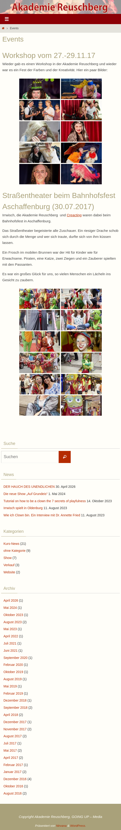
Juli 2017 (9, 743)
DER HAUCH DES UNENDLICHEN (29, 486)
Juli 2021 (9, 643)
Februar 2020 (13, 665)
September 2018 (15, 707)
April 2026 (10, 600)
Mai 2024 (10, 608)
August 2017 (12, 736)
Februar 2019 (13, 693)
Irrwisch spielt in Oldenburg (23, 508)
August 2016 (12, 793)
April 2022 (10, 636)
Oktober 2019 (13, 672)
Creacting (74, 215)
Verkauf (8, 565)
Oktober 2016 (13, 786)
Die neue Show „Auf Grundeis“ (25, 494)
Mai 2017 (10, 750)
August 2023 (12, 622)
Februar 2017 (13, 765)
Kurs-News (11, 544)
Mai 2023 (10, 629)
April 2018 (10, 715)
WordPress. (78, 825)
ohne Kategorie (14, 550)
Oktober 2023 (13, 615)
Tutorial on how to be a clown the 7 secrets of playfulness (44, 501)
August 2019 (12, 679)
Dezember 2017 (15, 722)
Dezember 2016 (15, 779)
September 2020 (15, 658)
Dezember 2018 (15, 700)
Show (7, 558)
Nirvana (61, 825)
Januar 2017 (12, 772)
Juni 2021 (10, 650)
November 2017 (15, 729)
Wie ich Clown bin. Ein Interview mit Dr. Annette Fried (41, 515)
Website (9, 572)
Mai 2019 (10, 686)
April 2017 (10, 758)
